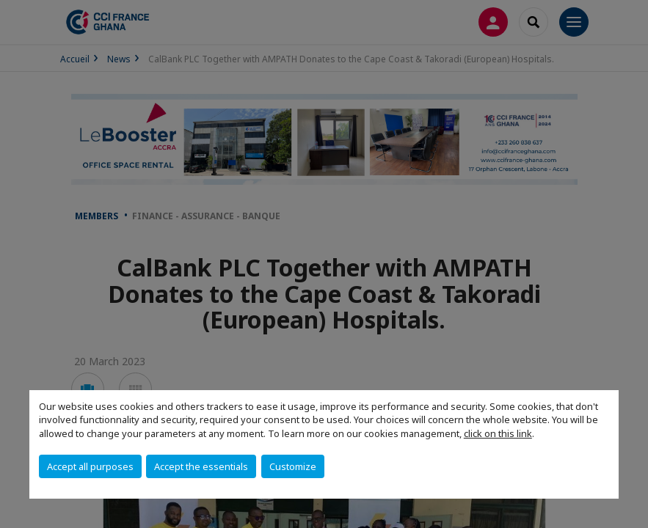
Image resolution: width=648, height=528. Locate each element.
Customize (292, 466)
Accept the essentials (201, 466)
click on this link (498, 433)
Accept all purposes (90, 466)
